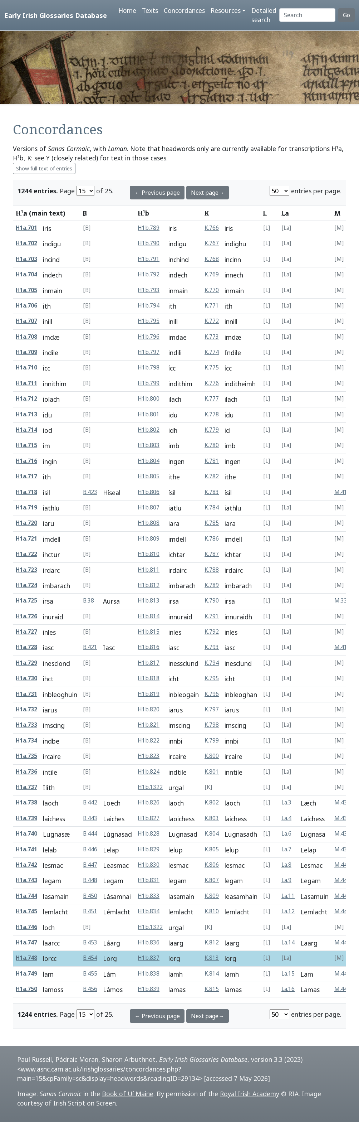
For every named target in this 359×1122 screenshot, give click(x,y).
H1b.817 (148, 663)
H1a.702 (26, 243)
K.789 (212, 585)
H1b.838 (148, 973)
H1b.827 (148, 818)
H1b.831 (148, 880)
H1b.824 (148, 771)
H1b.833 (148, 896)
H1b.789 (148, 228)
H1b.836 (148, 942)
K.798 (212, 725)
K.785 (212, 523)
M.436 (342, 818)
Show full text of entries (44, 168)
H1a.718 (26, 492)
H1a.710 (26, 367)
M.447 (342, 973)
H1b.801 (148, 414)
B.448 (90, 880)
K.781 (212, 461)
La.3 (286, 802)
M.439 (342, 849)
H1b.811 (148, 570)
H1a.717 (26, 476)
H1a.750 (26, 989)
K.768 (212, 259)
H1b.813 (148, 600)
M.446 (342, 942)
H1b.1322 (150, 787)
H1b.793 (148, 290)
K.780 (212, 445)
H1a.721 (26, 538)
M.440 (342, 865)
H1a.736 (26, 771)
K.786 (212, 538)
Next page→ (207, 193)
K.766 (212, 228)
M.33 (340, 600)
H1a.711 (26, 383)
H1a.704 (26, 274)
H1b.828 (148, 833)
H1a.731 (26, 694)
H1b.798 (148, 367)
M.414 (342, 647)
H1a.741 (26, 849)
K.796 (212, 694)
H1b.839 (148, 989)
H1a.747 (26, 942)
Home (127, 10)
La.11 (288, 896)
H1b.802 (148, 430)
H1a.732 (26, 709)
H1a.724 (26, 585)
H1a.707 (26, 321)
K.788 (212, 570)
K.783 (212, 492)
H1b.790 (148, 243)
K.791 (212, 616)
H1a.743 (26, 880)
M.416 (342, 492)
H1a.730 (26, 678)
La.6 (286, 833)
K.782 (212, 476)
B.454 (90, 958)
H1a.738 (26, 802)
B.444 (90, 833)
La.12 (288, 911)
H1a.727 (26, 631)
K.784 (212, 507)
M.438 (342, 833)
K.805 (212, 849)
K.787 (212, 554)
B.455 (90, 973)
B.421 (90, 647)
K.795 (212, 678)
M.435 (342, 802)
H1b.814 (148, 616)
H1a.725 (26, 600)
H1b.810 (148, 554)
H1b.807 (148, 507)
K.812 (212, 942)
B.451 (90, 911)
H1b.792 (148, 274)
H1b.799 (148, 383)
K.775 (212, 367)
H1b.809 (148, 538)
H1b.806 (148, 492)
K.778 (212, 414)
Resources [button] (226, 10)
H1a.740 (26, 833)
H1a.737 (26, 787)
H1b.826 (148, 802)
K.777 (212, 398)
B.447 (90, 865)
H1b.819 (148, 694)
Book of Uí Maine (127, 1093)
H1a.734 (26, 740)
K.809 (212, 896)
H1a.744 (26, 896)
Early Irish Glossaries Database (55, 15)
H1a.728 (26, 647)
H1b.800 (148, 398)
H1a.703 (26, 259)
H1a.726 (26, 616)
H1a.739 (26, 818)
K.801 (212, 771)
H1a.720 (26, 523)
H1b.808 (148, 523)
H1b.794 (148, 305)
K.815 (212, 989)
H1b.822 (148, 740)
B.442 (90, 802)
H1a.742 (26, 865)
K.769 (212, 274)
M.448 (342, 989)
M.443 (342, 896)
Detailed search (263, 15)
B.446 (90, 849)
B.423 (90, 492)
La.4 (286, 818)
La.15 (288, 973)
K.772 (212, 321)
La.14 (288, 942)
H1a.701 (26, 228)
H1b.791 (148, 259)
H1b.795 (148, 321)
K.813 (212, 958)
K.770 (212, 290)
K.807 (212, 880)
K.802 (212, 802)
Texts (150, 10)
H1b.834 (148, 911)
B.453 (90, 942)
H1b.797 (148, 352)
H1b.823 (148, 756)
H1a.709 (26, 352)
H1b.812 (148, 585)
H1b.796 (148, 336)
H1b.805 (148, 476)
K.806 (212, 865)
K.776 (212, 383)
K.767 (212, 243)
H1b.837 (148, 958)
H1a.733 (26, 725)
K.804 (212, 833)
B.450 (90, 896)
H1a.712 (26, 398)
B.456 (90, 989)
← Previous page (157, 193)
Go (346, 15)
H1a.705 (26, 290)
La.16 (288, 989)
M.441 (342, 880)
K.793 (212, 647)
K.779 (212, 430)
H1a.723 (26, 570)
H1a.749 (26, 973)
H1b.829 (148, 849)
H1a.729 (26, 663)
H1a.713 (26, 414)
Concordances (184, 10)
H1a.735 (26, 756)
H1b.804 (148, 461)
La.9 (286, 880)
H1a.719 (26, 507)
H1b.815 (148, 631)
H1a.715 (26, 445)
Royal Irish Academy (249, 1093)
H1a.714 (26, 430)
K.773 (212, 336)
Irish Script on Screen (84, 1103)
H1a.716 (26, 461)
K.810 (212, 911)
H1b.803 (148, 445)
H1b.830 (148, 865)
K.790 (212, 600)
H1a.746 (26, 927)
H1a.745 (26, 911)
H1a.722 (26, 554)
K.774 (212, 352)
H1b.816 (148, 647)
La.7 (286, 849)
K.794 (212, 663)
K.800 (212, 756)
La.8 (286, 865)
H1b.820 (148, 709)
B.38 (88, 600)
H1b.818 (148, 678)
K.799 (212, 740)
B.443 (90, 818)
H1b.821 (148, 725)
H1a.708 (26, 336)
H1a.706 (26, 305)
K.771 (212, 305)
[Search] (307, 15)
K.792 (212, 631)
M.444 (342, 911)
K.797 (212, 709)
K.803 (212, 818)
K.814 (212, 973)
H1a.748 (26, 958)
